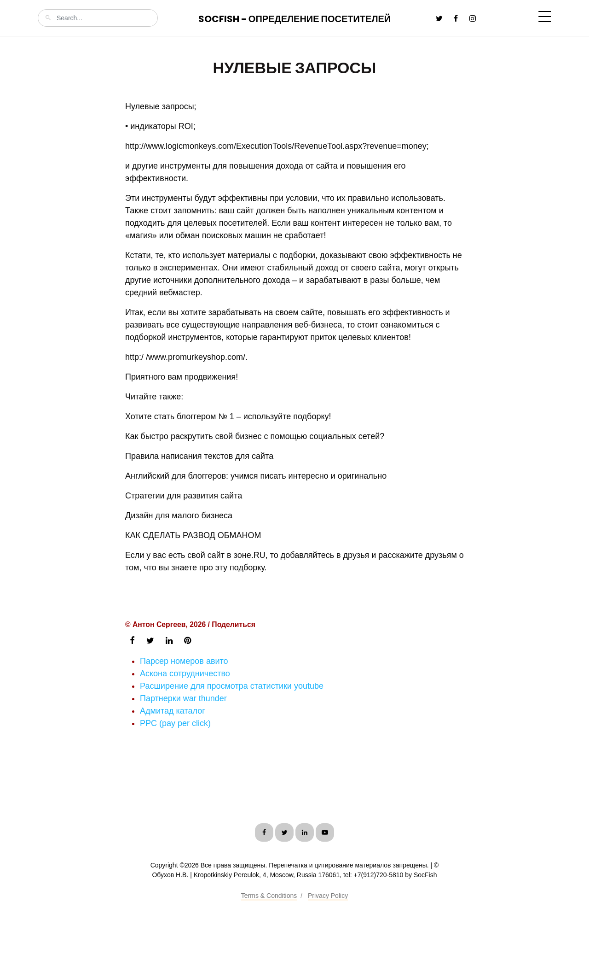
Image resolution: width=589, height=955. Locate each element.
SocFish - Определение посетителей (294, 18)
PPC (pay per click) (175, 723)
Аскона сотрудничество (185, 673)
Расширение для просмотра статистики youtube (231, 686)
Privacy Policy (328, 895)
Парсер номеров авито (184, 661)
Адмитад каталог (172, 710)
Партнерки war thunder (183, 698)
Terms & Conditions (269, 895)
